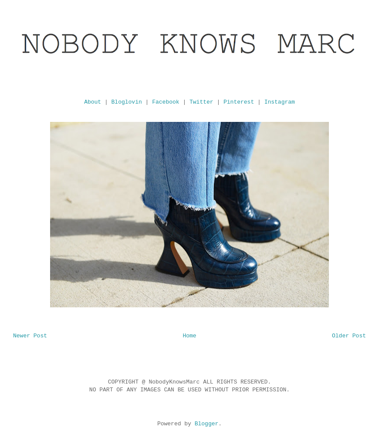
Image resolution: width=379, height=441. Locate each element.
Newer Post (30, 336)
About (92, 102)
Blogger (207, 424)
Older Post (349, 336)
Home (189, 336)
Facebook (165, 102)
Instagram (279, 102)
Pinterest (238, 102)
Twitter (201, 102)
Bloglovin (127, 102)
